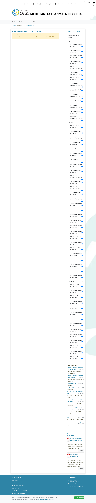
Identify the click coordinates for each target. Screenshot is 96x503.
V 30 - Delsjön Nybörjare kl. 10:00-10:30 (76, 204)
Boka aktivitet (15, 480)
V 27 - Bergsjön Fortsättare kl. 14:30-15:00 (76, 118)
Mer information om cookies (18, 493)
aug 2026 (71, 281)
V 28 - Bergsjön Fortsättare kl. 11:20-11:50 (76, 138)
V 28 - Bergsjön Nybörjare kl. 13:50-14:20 (76, 154)
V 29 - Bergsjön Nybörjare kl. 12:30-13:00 (76, 182)
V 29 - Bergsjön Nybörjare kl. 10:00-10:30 (76, 165)
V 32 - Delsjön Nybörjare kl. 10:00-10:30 (76, 285)
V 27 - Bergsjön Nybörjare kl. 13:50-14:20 (76, 112)
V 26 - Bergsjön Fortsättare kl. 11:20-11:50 (76, 68)
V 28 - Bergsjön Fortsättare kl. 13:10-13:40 (76, 149)
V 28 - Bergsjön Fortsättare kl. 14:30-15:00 (76, 161)
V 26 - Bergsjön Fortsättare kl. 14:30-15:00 (76, 85)
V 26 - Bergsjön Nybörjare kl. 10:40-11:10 (76, 62)
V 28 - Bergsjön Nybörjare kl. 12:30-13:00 (76, 143)
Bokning (16, 4)
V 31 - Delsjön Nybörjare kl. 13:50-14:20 (76, 271)
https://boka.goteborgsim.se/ (76, 486)
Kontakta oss (29, 21)
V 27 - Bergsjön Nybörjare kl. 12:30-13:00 (76, 101)
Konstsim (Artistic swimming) (26, 4)
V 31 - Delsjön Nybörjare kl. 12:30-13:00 (76, 260)
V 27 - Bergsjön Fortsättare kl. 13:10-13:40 (76, 107)
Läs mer (81, 450)
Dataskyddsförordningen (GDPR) (19, 490)
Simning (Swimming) (51, 4)
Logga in (89, 2)
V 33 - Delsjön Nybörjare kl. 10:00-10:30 (76, 324)
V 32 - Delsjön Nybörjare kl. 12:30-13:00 (76, 302)
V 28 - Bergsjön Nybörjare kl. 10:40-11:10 (76, 132)
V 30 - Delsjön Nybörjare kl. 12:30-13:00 (76, 221)
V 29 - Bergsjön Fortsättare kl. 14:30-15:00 (76, 199)
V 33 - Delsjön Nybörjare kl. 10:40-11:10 (76, 330)
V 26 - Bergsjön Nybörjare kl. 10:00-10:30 (76, 45)
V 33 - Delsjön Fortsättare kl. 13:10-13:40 (76, 346)
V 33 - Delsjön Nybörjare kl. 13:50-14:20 (76, 352)
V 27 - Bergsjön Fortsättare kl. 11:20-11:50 (76, 96)
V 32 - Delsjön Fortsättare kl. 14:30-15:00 (76, 319)
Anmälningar (15, 21)
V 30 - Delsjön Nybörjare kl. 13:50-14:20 (76, 232)
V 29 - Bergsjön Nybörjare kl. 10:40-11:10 (76, 171)
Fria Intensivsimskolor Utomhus (28, 25)
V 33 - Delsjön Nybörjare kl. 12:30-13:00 (76, 341)
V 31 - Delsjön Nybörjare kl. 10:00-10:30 (76, 243)
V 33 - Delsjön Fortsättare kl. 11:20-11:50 (76, 335)
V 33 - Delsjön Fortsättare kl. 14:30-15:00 (76, 357)
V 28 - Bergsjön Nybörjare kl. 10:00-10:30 (76, 126)
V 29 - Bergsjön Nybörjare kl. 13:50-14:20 (76, 193)
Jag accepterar (79, 497)
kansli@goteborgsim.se (75, 484)
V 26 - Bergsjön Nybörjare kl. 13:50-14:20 (76, 78)
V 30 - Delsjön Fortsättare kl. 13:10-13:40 (76, 226)
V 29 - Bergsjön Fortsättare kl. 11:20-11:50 (76, 177)
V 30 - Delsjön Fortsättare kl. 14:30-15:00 (76, 237)
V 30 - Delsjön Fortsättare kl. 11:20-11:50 (76, 215)
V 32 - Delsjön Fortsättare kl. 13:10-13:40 (76, 308)
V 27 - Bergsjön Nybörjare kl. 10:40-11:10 (76, 90)
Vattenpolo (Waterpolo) (76, 4)
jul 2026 (71, 122)
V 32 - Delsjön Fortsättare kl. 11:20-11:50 (76, 296)
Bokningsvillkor (15, 488)
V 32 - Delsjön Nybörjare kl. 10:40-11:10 (76, 291)
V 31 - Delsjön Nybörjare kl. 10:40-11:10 (76, 248)
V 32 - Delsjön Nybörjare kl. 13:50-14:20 (76, 313)
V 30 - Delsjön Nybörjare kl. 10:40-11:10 (76, 210)
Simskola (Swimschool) (63, 4)
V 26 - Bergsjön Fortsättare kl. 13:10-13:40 (76, 74)
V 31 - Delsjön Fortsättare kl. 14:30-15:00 (76, 276)
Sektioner (21, 21)
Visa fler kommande (72, 433)
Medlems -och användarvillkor (18, 485)
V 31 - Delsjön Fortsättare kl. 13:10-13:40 (76, 265)
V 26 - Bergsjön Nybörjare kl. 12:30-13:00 (76, 56)
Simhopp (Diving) (40, 4)
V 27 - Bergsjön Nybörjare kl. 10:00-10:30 (76, 51)
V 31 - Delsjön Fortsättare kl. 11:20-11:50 (76, 254)
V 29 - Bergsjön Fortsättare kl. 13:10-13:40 (76, 188)
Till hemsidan (36, 21)
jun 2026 (71, 41)
